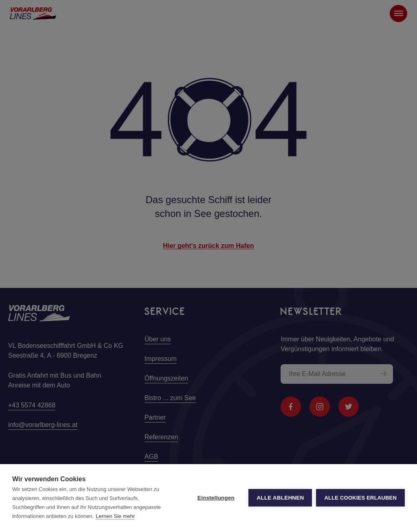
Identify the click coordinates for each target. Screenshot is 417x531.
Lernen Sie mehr (115, 516)
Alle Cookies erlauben (360, 498)
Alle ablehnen (280, 498)
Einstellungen (216, 498)
